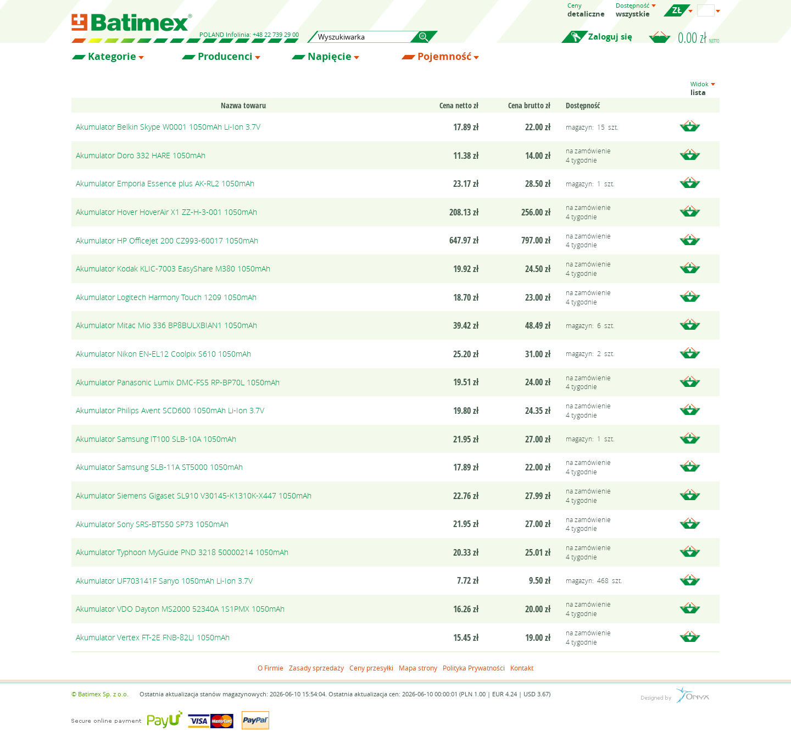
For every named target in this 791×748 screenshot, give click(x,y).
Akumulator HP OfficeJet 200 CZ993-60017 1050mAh (167, 240)
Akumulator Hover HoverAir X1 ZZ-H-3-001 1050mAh (166, 212)
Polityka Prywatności (474, 667)
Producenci (225, 57)
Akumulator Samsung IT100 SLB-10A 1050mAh (156, 439)
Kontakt (521, 667)
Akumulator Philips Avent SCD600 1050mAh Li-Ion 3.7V (170, 410)
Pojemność (444, 57)
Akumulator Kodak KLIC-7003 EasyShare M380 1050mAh (173, 268)
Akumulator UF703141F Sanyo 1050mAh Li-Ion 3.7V (164, 580)
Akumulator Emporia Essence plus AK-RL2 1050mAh (165, 183)
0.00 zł (699, 37)
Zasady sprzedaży (316, 667)
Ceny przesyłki (371, 667)
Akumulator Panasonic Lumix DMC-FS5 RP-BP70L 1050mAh (178, 382)
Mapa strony (418, 667)
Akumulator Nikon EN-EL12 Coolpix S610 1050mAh (163, 353)
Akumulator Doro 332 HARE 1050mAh (140, 155)
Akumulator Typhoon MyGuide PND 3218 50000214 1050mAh (182, 552)
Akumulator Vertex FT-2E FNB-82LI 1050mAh (153, 637)
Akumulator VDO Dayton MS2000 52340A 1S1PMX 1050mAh (180, 608)
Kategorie (112, 57)
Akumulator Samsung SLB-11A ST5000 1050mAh (159, 467)
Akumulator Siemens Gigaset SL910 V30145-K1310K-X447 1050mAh (193, 495)
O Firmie (270, 667)
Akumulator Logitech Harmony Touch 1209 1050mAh (166, 297)
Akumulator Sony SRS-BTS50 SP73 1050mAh (152, 524)
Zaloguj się (610, 36)
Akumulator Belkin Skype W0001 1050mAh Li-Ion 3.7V (168, 126)
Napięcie (330, 57)
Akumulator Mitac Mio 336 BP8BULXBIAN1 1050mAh (166, 325)
